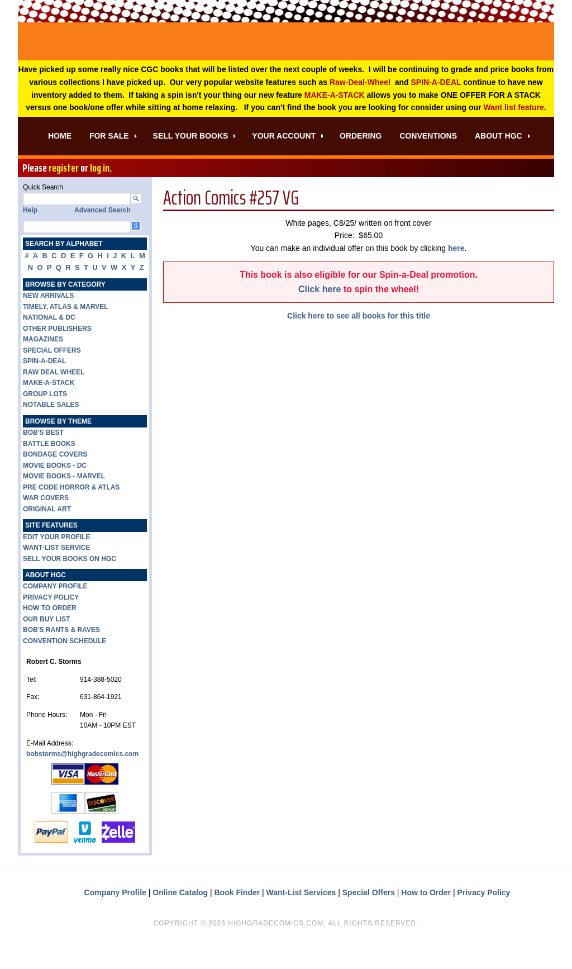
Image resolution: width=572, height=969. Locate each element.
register (64, 197)
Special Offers (368, 921)
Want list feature (514, 136)
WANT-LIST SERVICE (56, 577)
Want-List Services (301, 921)
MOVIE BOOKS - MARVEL (64, 505)
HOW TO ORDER (50, 637)
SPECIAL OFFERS (52, 379)
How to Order (426, 921)
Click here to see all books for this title (358, 344)
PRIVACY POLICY (51, 626)
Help (30, 239)
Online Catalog (180, 921)
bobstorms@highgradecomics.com (82, 783)
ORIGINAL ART (47, 538)
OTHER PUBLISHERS (57, 358)
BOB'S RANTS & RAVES (61, 659)
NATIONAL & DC (49, 346)
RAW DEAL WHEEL (53, 401)
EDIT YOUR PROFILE (56, 566)
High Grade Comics (286, 55)
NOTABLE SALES (51, 434)
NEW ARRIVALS (48, 325)
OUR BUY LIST (46, 648)
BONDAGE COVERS (55, 483)
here (456, 277)
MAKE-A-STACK (334, 124)
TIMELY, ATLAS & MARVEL (65, 336)
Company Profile (115, 921)
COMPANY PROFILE (55, 615)
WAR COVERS (46, 527)
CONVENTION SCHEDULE (64, 670)
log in (99, 197)
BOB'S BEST (43, 462)
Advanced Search (102, 239)
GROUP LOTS (45, 423)
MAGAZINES (43, 368)
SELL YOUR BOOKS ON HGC (69, 588)
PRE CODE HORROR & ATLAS (71, 516)
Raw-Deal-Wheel (360, 111)
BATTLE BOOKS (49, 473)
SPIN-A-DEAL (436, 111)
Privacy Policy (483, 921)
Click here (319, 318)
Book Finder (237, 921)
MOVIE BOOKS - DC (55, 494)
